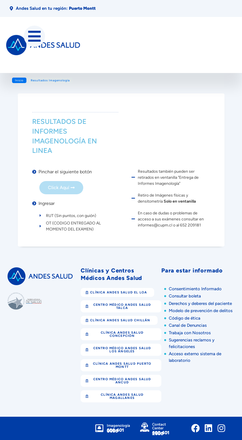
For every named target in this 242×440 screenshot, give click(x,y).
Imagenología (118, 425)
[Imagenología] (99, 428)
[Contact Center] (144, 427)
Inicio (19, 80)
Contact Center (159, 426)
